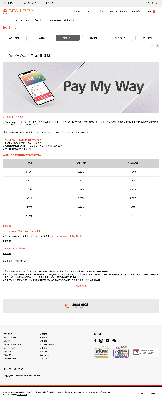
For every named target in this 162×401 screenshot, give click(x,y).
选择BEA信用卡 (14, 38)
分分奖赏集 (147, 38)
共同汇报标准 (9, 348)
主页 (4, 20)
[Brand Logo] (18, 12)
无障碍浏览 (8, 334)
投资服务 (136, 12)
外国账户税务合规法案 (13, 345)
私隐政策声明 (22, 395)
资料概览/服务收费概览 (13, 117)
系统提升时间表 (10, 359)
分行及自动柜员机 (11, 338)
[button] (157, 46)
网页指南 (43, 359)
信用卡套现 (38, 20)
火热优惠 (41, 38)
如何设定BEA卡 (121, 38)
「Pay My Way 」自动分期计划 (61, 20)
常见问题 (7, 355)
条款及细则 (81, 286)
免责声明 (43, 338)
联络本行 (7, 341)
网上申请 (7, 352)
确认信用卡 (94, 38)
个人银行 (77, 12)
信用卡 (26, 20)
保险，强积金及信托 (118, 12)
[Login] (151, 12)
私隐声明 (43, 334)
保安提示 (43, 348)
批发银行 (101, 12)
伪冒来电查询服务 (47, 345)
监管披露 (43, 341)
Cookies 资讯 (45, 355)
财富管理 (89, 12)
